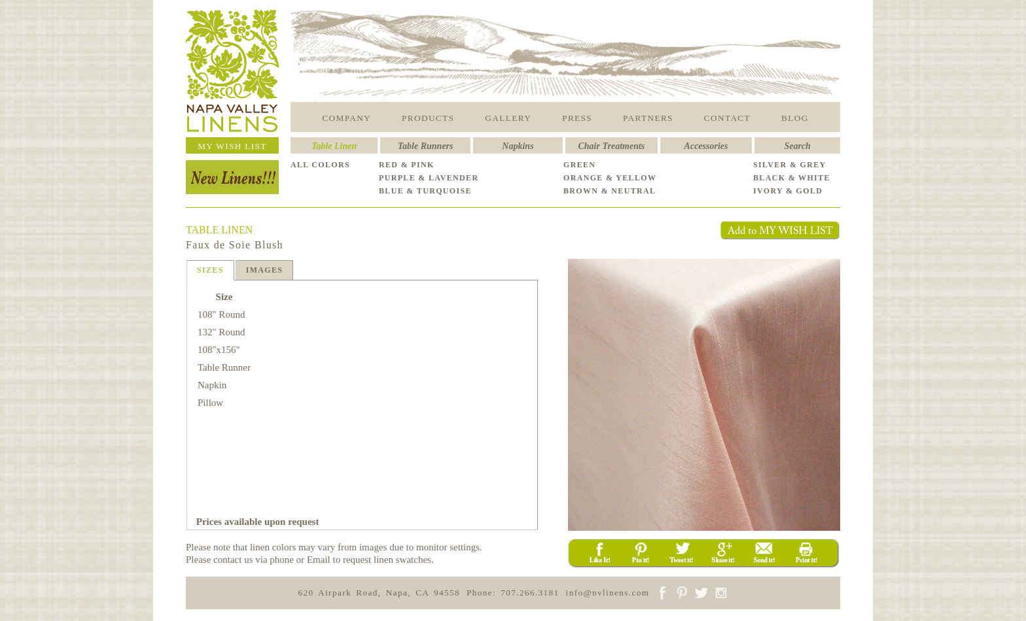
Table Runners (425, 146)
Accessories (706, 146)
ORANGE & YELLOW (609, 177)
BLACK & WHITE (791, 177)
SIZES (210, 270)
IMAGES (264, 270)
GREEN (579, 164)
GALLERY (508, 118)
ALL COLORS (320, 164)
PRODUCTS (428, 118)
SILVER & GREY (789, 164)
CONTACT (727, 118)
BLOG (795, 118)
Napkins (517, 146)
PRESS (577, 118)
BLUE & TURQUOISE (425, 190)
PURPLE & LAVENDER (428, 177)
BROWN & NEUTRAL (609, 190)
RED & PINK (406, 164)
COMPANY (346, 118)
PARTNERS (648, 118)
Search (797, 146)
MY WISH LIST (232, 146)
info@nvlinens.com (608, 592)
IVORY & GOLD (788, 190)
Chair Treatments (611, 146)
